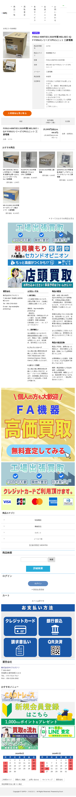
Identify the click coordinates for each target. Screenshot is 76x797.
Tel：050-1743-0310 (10, 303)
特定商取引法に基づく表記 (12, 785)
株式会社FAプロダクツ (11, 295)
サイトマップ (50, 780)
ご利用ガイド (7, 780)
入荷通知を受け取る (17, 113)
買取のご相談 (21, 780)
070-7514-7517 (12, 676)
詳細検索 (38, 569)
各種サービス (35, 13)
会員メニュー (45, 13)
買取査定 (24, 11)
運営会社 (63, 780)
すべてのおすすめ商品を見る (62, 218)
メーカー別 (38, 539)
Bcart (61, 793)
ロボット (38, 533)
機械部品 (38, 527)
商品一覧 (14, 11)
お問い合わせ (55, 13)
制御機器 (13, 28)
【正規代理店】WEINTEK (38, 546)
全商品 (5, 28)
